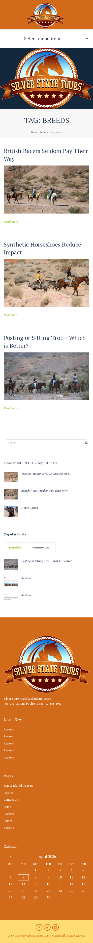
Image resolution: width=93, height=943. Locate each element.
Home (29, 78)
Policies (8, 792)
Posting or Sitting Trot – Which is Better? (47, 561)
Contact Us (11, 799)
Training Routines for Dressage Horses (45, 473)
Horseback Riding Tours (18, 785)
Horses (8, 821)
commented (41, 547)
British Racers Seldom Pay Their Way (44, 490)
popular (15, 547)
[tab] (15, 547)
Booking (9, 827)
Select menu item (42, 38)
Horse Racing (29, 508)
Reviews (42, 78)
